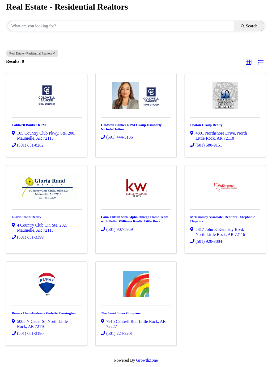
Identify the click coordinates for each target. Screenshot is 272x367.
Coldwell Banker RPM (29, 125)
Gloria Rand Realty (26, 217)
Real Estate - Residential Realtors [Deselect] (32, 53)
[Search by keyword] (121, 26)
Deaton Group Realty (206, 125)
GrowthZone (147, 360)
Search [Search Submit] (249, 26)
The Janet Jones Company (121, 313)
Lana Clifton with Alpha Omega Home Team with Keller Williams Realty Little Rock (134, 219)
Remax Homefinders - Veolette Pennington (44, 313)
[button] (248, 62)
